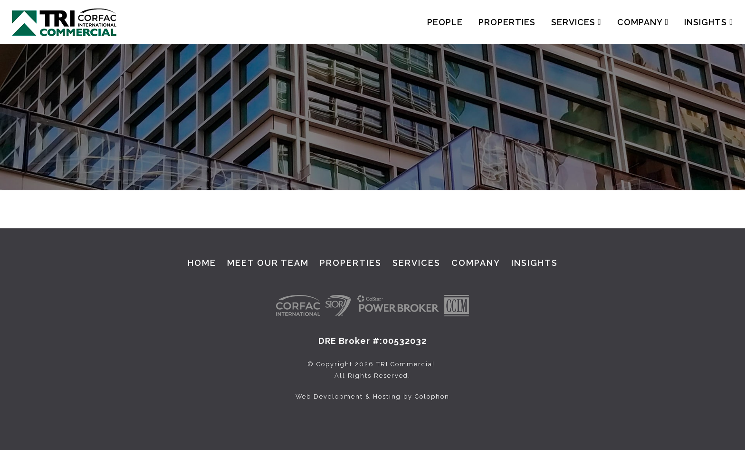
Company (643, 22)
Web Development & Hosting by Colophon (372, 396)
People (445, 22)
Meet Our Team (268, 263)
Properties (506, 22)
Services (576, 22)
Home (202, 263)
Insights (708, 22)
